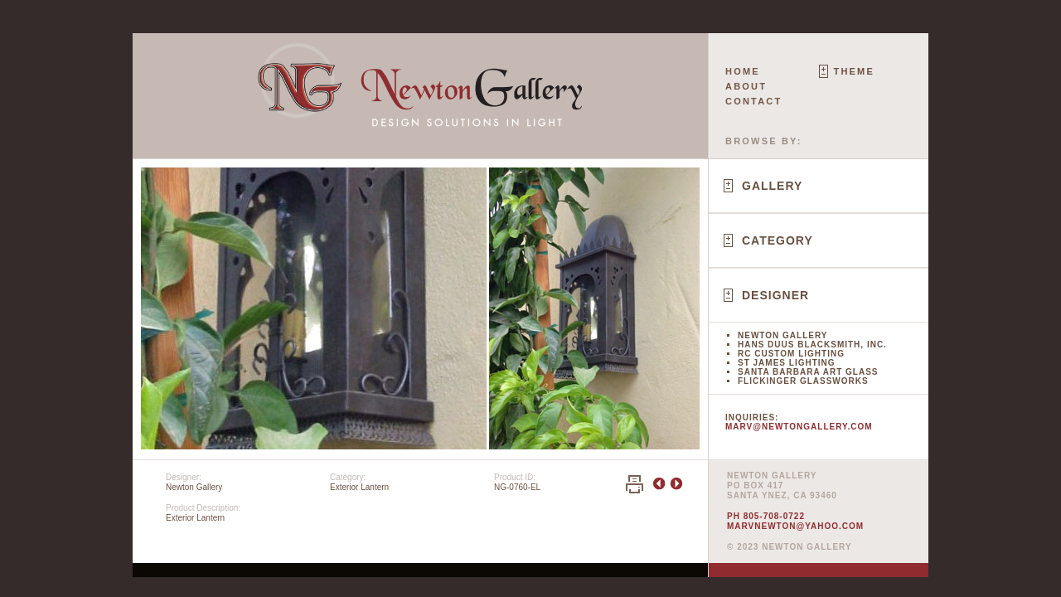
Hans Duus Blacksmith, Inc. (812, 344)
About (746, 86)
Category (777, 240)
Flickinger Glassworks (803, 381)
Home (742, 71)
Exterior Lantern (359, 487)
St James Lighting (787, 362)
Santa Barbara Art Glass (808, 371)
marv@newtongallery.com (799, 426)
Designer (775, 295)
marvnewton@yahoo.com (795, 526)
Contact (753, 101)
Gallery (772, 185)
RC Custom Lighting (791, 353)
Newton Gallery (782, 335)
